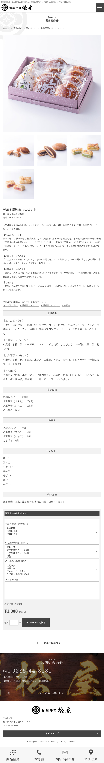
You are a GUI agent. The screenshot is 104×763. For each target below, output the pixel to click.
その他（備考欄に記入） (50, 574)
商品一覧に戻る (52, 643)
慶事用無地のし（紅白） (50, 550)
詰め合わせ (31, 28)
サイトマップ (52, 733)
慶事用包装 (50, 531)
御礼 (50, 555)
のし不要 (50, 547)
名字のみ (50, 568)
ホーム (6, 28)
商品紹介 (18, 28)
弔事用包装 (50, 534)
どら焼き (66, 305)
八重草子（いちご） (50, 305)
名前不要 (50, 565)
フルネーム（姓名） (50, 571)
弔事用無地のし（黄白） (50, 552)
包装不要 (50, 528)
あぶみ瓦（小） (10, 305)
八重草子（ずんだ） (29, 305)
